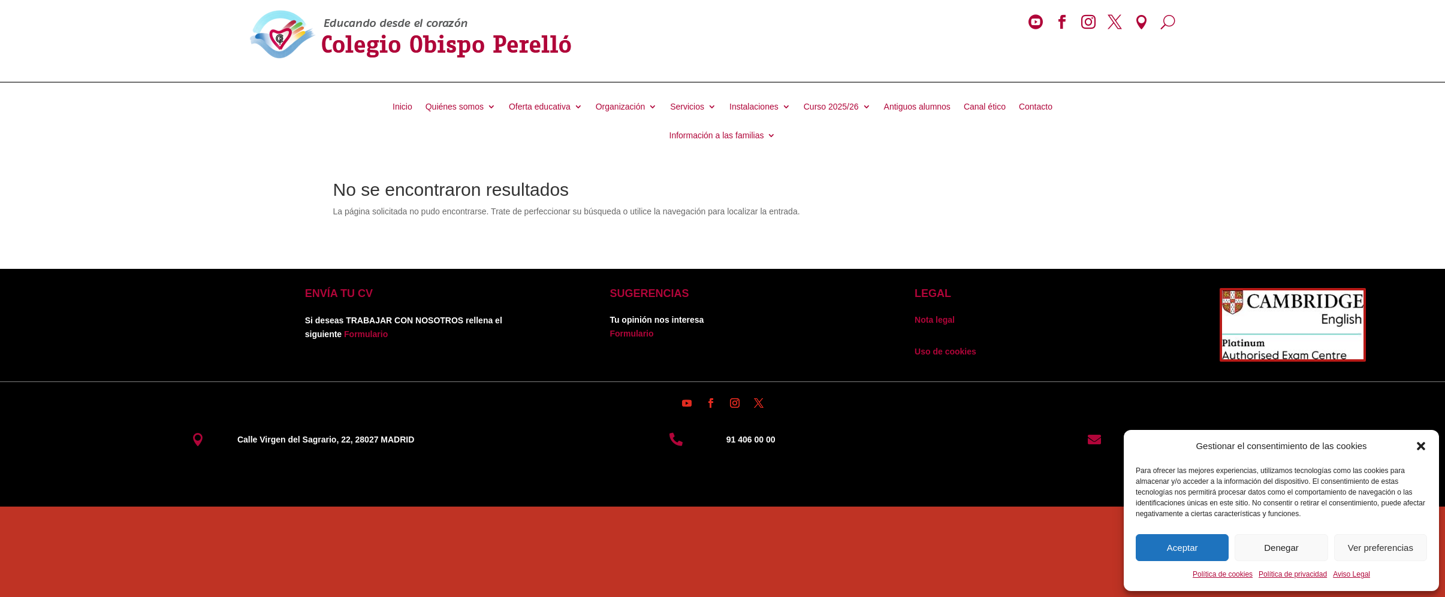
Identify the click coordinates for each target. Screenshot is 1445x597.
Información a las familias (716, 135)
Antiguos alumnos (917, 106)
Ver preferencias (1380, 548)
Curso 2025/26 (831, 106)
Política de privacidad (1293, 574)
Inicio (402, 106)
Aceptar (1182, 548)
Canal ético (985, 106)
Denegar (1281, 548)
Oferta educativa (540, 106)
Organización (620, 106)
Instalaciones (754, 106)
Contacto (1035, 106)
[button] (1421, 446)
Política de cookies (1223, 574)
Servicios (687, 106)
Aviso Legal (1351, 574)
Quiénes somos (455, 106)
